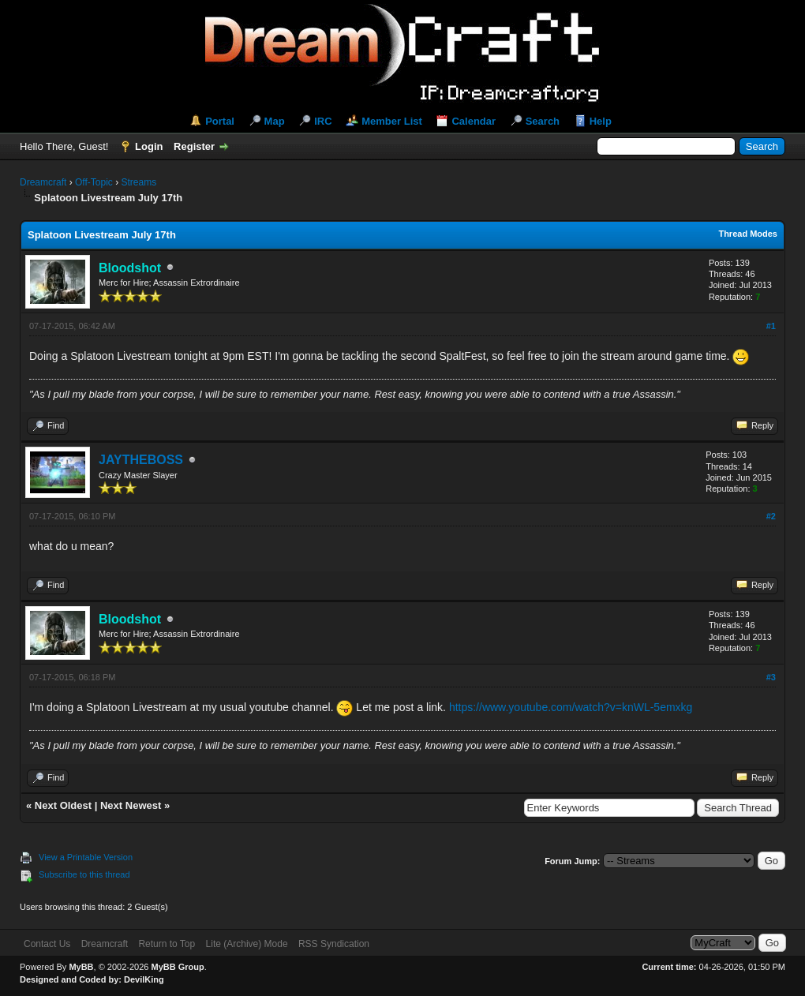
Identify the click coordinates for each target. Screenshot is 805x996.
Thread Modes (747, 233)
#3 (771, 677)
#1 (771, 326)
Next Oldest (63, 805)
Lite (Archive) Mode (247, 943)
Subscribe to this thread (84, 874)
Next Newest (130, 805)
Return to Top (166, 943)
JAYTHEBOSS (141, 459)
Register (194, 146)
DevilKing (144, 979)
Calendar (473, 121)
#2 (771, 516)
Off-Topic (94, 182)
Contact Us (47, 943)
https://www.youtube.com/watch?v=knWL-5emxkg (571, 708)
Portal (219, 121)
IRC (322, 121)
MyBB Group (177, 967)
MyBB (81, 967)
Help (601, 121)
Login (149, 146)
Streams (138, 182)
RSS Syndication (333, 943)
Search (543, 121)
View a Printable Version (86, 857)
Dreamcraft (43, 182)
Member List (391, 121)
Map (274, 121)
